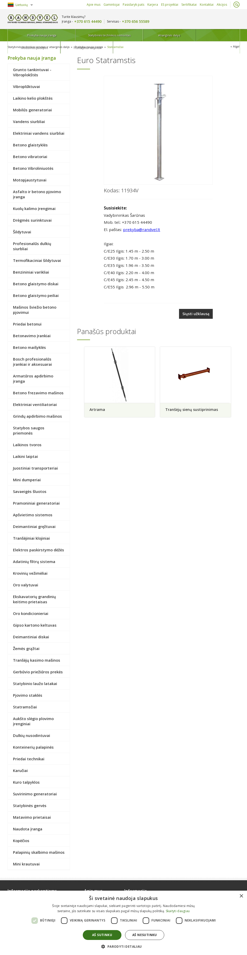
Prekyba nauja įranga (29, 35)
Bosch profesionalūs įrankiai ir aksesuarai (32, 361)
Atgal (236, 47)
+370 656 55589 (135, 21)
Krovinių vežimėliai (30, 572)
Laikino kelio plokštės (33, 97)
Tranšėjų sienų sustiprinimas (192, 408)
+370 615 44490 (87, 21)
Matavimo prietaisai (32, 816)
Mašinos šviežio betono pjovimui (34, 309)
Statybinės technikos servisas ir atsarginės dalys (40, 47)
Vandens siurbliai (29, 121)
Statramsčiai (119, 47)
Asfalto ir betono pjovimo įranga (37, 194)
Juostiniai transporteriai (35, 467)
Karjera (152, 4)
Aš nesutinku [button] (144, 935)
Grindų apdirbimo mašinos (37, 415)
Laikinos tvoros (27, 444)
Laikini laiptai (25, 456)
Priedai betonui (27, 323)
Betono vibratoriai (30, 156)
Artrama (97, 408)
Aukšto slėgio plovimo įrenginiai (33, 721)
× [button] (241, 896)
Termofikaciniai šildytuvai (37, 260)
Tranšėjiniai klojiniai (218, 35)
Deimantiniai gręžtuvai (34, 526)
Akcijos (222, 4)
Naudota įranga (27, 828)
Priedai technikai (28, 758)
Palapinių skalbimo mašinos (39, 852)
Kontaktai (207, 4)
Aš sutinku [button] (102, 935)
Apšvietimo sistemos (32, 514)
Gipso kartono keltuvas (35, 624)
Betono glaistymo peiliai (36, 295)
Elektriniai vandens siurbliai (38, 133)
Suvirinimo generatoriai (35, 793)
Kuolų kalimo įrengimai (34, 208)
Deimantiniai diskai (31, 636)
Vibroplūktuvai (26, 86)
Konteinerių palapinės (33, 746)
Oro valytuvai (25, 584)
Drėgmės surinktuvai (32, 219)
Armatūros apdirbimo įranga (33, 378)
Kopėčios (21, 840)
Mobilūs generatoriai (32, 109)
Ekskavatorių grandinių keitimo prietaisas (34, 599)
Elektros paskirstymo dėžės (38, 549)
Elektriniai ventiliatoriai (35, 404)
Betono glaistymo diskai (35, 283)
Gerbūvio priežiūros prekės (38, 671)
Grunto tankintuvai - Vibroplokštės (32, 72)
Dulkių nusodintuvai (31, 735)
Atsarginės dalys (133, 35)
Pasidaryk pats (133, 4)
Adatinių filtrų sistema (34, 561)
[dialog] (123, 923)
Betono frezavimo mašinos (38, 392)
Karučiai (20, 770)
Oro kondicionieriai (30, 613)
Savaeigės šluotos (29, 491)
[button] (123, 946)
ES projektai (169, 4)
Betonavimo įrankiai (32, 335)
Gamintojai (112, 4)
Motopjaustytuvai (29, 179)
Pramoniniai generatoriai (36, 502)
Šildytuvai (22, 231)
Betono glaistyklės (30, 144)
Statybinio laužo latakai (35, 683)
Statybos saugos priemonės (28, 430)
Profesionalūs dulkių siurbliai (32, 246)
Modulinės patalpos (175, 35)
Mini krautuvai (26, 863)
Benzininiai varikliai (31, 271)
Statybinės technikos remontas (81, 35)
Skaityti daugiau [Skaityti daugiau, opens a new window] (178, 911)
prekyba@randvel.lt (141, 229)
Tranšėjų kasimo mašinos (36, 659)
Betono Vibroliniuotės (33, 168)
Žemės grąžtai (26, 648)
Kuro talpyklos (26, 781)
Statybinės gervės (29, 805)
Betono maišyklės (29, 347)
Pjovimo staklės (27, 694)
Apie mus (93, 4)
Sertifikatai (189, 4)
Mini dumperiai (27, 479)
